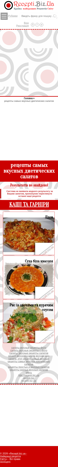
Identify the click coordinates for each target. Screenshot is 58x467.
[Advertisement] (29, 63)
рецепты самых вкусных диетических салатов (29, 101)
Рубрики (9, 16)
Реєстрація (22, 25)
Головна (28, 98)
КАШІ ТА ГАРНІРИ (29, 204)
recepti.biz (28, 378)
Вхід (26, 23)
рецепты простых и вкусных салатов (28, 367)
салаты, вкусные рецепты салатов (28, 353)
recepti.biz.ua (28, 381)
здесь (29, 372)
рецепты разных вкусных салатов (29, 369)
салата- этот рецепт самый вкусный (28, 358)
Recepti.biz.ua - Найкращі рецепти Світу (13, 456)
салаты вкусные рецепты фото (28, 347)
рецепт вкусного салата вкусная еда (28, 356)
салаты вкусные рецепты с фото (28, 350)
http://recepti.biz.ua (28, 375)
